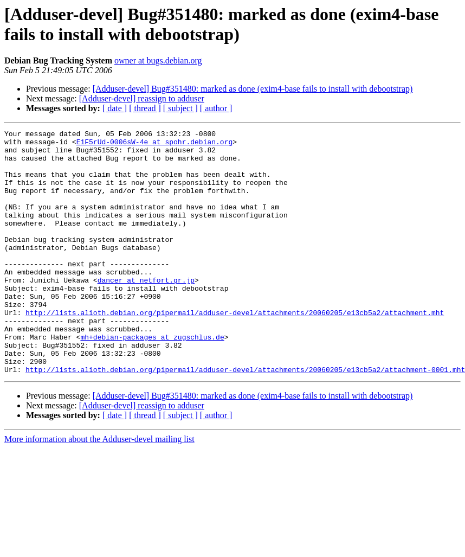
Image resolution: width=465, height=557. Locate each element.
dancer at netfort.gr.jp (146, 311)
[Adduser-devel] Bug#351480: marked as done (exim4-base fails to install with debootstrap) (253, 88)
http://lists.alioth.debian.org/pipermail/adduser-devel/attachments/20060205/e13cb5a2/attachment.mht (234, 350)
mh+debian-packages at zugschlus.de (152, 379)
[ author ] (216, 108)
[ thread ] (145, 108)
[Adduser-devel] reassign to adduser (141, 98)
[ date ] (114, 108)
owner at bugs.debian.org (158, 60)
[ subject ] (180, 108)
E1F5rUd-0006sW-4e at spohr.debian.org (154, 145)
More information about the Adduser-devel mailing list (99, 487)
